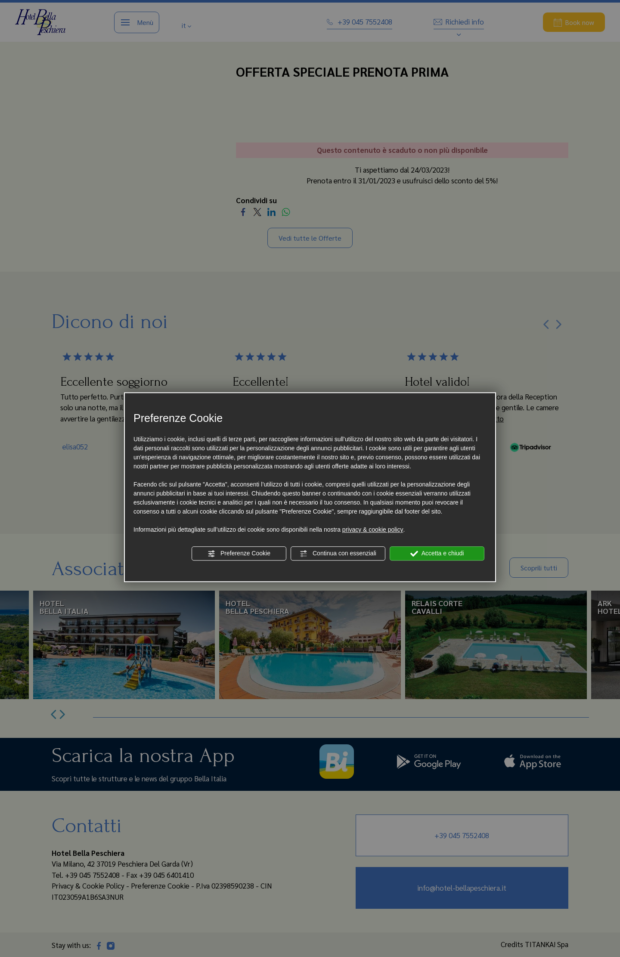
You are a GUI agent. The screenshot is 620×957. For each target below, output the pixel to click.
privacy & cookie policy (372, 529)
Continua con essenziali (338, 553)
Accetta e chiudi (437, 553)
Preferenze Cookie (239, 553)
